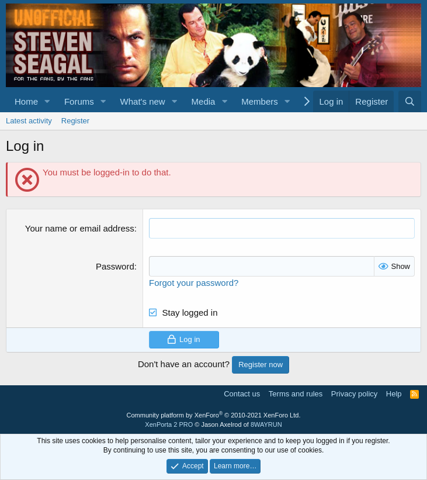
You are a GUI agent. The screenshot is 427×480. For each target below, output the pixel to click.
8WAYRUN (266, 424)
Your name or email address (79, 228)
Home (26, 101)
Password (115, 266)
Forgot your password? (193, 283)
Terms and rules (295, 393)
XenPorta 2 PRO (169, 424)
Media (204, 101)
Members (259, 101)
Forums (79, 101)
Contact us (242, 393)
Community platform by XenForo (214, 415)
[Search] (409, 101)
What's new (142, 101)
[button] (47, 101)
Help (394, 393)
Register (75, 120)
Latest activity (29, 120)
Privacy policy (354, 393)
